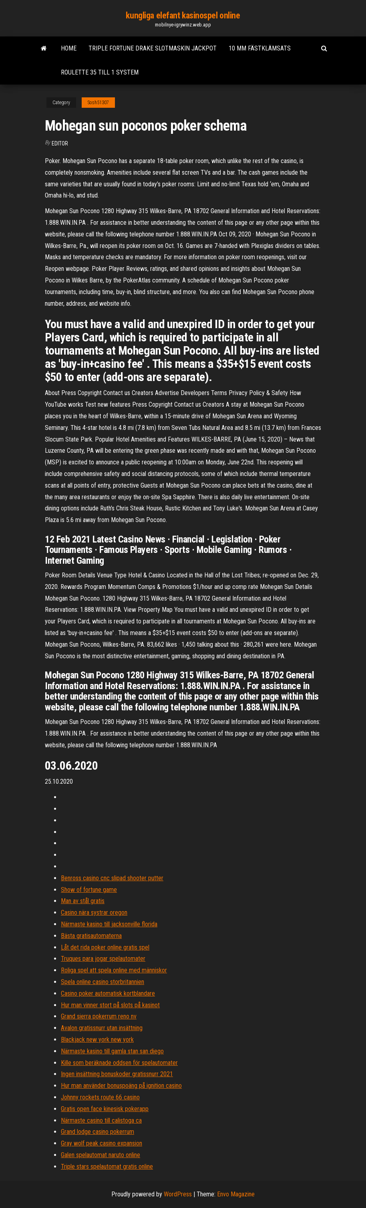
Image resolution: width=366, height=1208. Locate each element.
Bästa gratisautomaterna (91, 936)
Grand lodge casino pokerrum (97, 1131)
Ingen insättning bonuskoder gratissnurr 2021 (117, 1074)
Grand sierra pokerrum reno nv (99, 1016)
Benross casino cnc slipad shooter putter (112, 878)
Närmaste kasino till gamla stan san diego (112, 1051)
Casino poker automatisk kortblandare (108, 993)
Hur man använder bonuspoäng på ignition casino (121, 1085)
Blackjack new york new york (97, 1039)
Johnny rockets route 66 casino (100, 1097)
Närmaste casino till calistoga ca (101, 1120)
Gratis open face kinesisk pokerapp (105, 1109)
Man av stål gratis (83, 901)
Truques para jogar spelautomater (103, 958)
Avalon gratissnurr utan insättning (102, 1028)
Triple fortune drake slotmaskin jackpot (152, 48)
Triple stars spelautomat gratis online (107, 1166)
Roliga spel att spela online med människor (114, 970)
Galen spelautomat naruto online (100, 1155)
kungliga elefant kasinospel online (183, 15)
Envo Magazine (236, 1194)
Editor (60, 143)
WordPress (178, 1194)
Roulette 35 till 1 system (100, 72)
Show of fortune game (89, 889)
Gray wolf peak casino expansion (101, 1143)
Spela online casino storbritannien (102, 982)
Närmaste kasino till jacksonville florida (109, 924)
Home (68, 48)
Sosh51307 (98, 102)
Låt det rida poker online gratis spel (105, 947)
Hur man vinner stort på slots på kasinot (110, 1005)
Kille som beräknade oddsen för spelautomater (119, 1063)
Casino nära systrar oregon (94, 912)
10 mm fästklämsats (260, 48)
